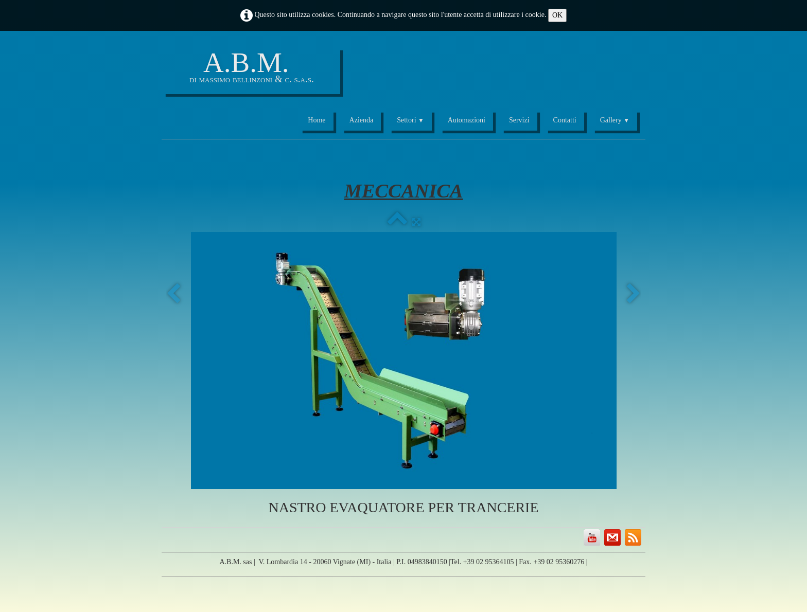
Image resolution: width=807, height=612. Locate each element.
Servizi (519, 120)
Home (316, 120)
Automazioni (466, 120)
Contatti (564, 120)
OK (557, 15)
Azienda (361, 120)
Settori (410, 120)
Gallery (614, 120)
